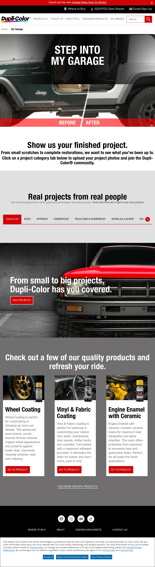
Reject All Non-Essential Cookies (72, 557)
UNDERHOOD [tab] (61, 219)
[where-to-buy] (74, 9)
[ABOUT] (61, 530)
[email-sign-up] (140, 9)
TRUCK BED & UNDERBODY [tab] (90, 219)
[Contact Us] (119, 530)
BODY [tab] (27, 219)
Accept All (48, 557)
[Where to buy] (37, 530)
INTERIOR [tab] (42, 219)
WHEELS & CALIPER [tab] (123, 219)
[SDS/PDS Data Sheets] (88, 530)
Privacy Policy (36, 547)
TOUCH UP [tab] (12, 219)
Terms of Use (126, 550)
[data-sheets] (107, 9)
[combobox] (139, 19)
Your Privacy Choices (101, 557)
